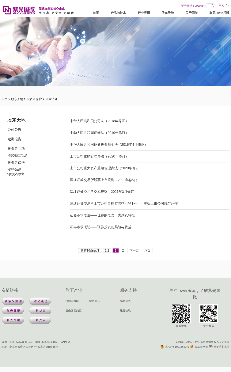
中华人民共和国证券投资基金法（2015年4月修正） (109, 144)
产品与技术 (118, 13)
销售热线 (125, 300)
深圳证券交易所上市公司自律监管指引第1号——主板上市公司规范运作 (124, 203)
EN (227, 5)
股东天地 (168, 13)
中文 (221, 5)
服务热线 (125, 310)
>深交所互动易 (17, 155)
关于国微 (192, 13)
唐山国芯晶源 (73, 310)
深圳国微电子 (73, 300)
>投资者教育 (15, 174)
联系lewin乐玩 (219, 13)
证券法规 (51, 99)
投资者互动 (16, 148)
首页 (96, 13)
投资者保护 (34, 99)
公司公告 (14, 129)
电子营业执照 (219, 347)
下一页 (134, 250)
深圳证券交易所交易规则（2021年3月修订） (104, 192)
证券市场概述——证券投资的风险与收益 (100, 227)
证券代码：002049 (192, 5)
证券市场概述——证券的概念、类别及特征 (102, 215)
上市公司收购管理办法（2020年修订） (99, 156)
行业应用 (144, 13)
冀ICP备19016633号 (174, 347)
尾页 (147, 250)
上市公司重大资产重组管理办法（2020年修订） (106, 168)
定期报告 (14, 139)
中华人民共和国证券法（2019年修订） (99, 133)
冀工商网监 (199, 347)
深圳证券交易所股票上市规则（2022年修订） (104, 180)
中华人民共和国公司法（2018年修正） (99, 121)
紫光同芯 (94, 300)
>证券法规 (14, 169)
